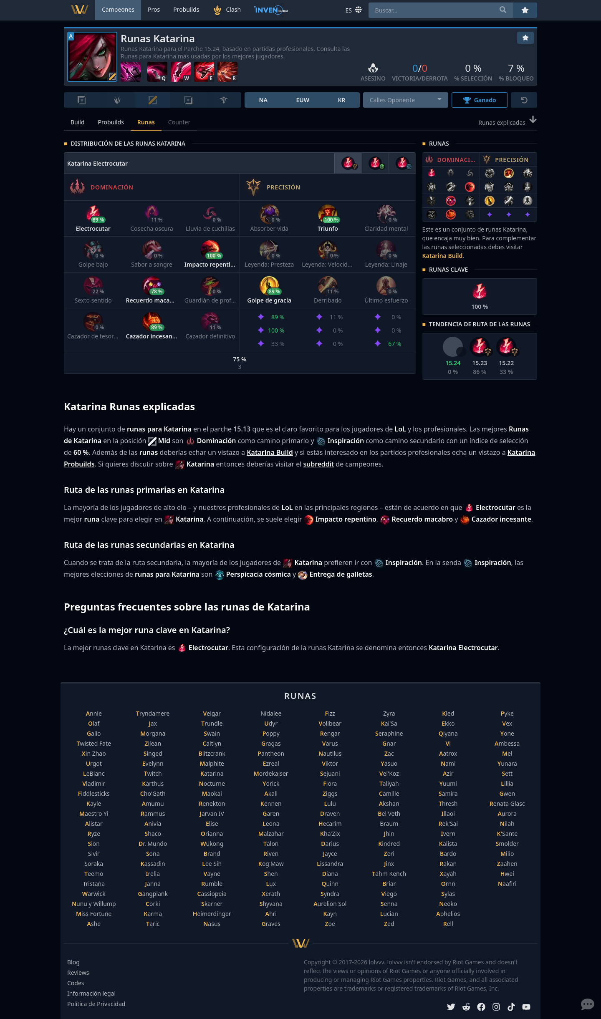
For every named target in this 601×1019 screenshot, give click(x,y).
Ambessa (507, 743)
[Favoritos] (525, 38)
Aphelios (448, 914)
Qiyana (448, 733)
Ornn (448, 884)
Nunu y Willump (94, 904)
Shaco (153, 833)
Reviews (78, 972)
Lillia (507, 783)
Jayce (330, 854)
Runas (146, 122)
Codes (75, 983)
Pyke (507, 713)
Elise (212, 823)
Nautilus (329, 753)
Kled (448, 713)
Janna (153, 884)
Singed (153, 753)
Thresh (448, 803)
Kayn (330, 914)
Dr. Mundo (153, 843)
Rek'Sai (448, 823)
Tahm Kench (389, 874)
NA (263, 100)
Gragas (271, 743)
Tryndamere (152, 713)
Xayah (448, 874)
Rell (448, 924)
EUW (302, 100)
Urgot (94, 763)
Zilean (152, 743)
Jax (153, 723)
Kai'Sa (389, 723)
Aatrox (448, 753)
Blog (73, 962)
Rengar (330, 733)
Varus (330, 743)
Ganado (479, 100)
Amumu (153, 803)
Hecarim (330, 823)
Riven (270, 854)
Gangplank (153, 894)
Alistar (94, 823)
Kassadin (153, 864)
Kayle (93, 803)
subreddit (318, 464)
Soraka (93, 864)
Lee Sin (212, 864)
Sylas (448, 894)
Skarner (211, 904)
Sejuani (330, 773)
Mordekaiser (271, 773)
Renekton (212, 803)
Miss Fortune (93, 914)
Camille (389, 793)
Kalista (448, 843)
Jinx (389, 864)
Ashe (94, 924)
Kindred (389, 843)
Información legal (91, 993)
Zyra (389, 713)
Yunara (507, 763)
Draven (330, 813)
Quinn (329, 884)
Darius (330, 843)
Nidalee (270, 713)
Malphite (212, 763)
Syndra (330, 894)
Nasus (211, 924)
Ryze (93, 833)
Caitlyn (211, 743)
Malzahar (271, 833)
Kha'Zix (330, 833)
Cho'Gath (153, 793)
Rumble (211, 884)
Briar (389, 884)
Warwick (94, 894)
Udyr (271, 723)
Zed (389, 924)
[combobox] (406, 100)
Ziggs (330, 793)
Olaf (93, 723)
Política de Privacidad (96, 1004)
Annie (94, 713)
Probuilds (111, 122)
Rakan (448, 864)
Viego (389, 894)
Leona (271, 823)
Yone (507, 733)
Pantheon (271, 753)
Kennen (271, 803)
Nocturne (212, 783)
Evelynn (153, 763)
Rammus (153, 813)
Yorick (271, 783)
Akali (271, 793)
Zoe (330, 924)
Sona (153, 854)
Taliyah (389, 783)
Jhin (389, 833)
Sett (507, 773)
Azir (448, 773)
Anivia (152, 823)
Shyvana (271, 904)
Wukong (211, 843)
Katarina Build (442, 256)
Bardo (448, 854)
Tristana (94, 884)
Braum (389, 823)
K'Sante (507, 833)
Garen (271, 813)
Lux (271, 884)
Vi (448, 743)
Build (78, 122)
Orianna (212, 833)
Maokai (212, 793)
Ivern (448, 833)
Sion (94, 843)
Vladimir (93, 783)
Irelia (153, 874)
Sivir (94, 854)
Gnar (389, 743)
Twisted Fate (93, 743)
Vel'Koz (389, 773)
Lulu (330, 803)
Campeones (118, 9)
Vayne (212, 874)
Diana (330, 874)
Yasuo (389, 763)
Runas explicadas (507, 121)
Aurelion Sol (329, 904)
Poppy (271, 733)
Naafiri (507, 884)
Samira (448, 793)
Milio (507, 854)
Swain (212, 733)
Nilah (507, 823)
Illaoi (448, 813)
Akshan (389, 803)
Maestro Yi (94, 813)
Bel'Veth (389, 813)
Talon (271, 843)
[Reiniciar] (524, 100)
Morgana (152, 733)
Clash (226, 10)
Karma (153, 914)
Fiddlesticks (94, 793)
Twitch (153, 773)
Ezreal (271, 763)
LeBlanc (94, 773)
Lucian (389, 914)
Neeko (448, 904)
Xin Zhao (94, 753)
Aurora (507, 813)
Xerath (271, 894)
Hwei (507, 874)
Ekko (448, 723)
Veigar (212, 713)
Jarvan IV (212, 813)
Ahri (271, 914)
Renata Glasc (507, 803)
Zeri (389, 854)
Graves (271, 924)
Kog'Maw (271, 864)
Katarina (212, 773)
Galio (94, 733)
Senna (389, 904)
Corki (153, 904)
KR (341, 100)
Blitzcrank (212, 753)
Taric (152, 924)
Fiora (330, 783)
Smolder (507, 843)
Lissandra (330, 864)
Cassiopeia (212, 894)
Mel (507, 753)
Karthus (153, 783)
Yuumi (448, 783)
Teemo (93, 874)
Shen (271, 874)
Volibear (329, 723)
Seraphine (389, 733)
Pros (154, 9)
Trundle (211, 723)
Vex (507, 723)
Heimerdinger (212, 914)
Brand (212, 854)
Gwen (507, 793)
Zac (389, 753)
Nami (448, 763)
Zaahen (507, 864)
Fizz (330, 713)
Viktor (330, 763)
